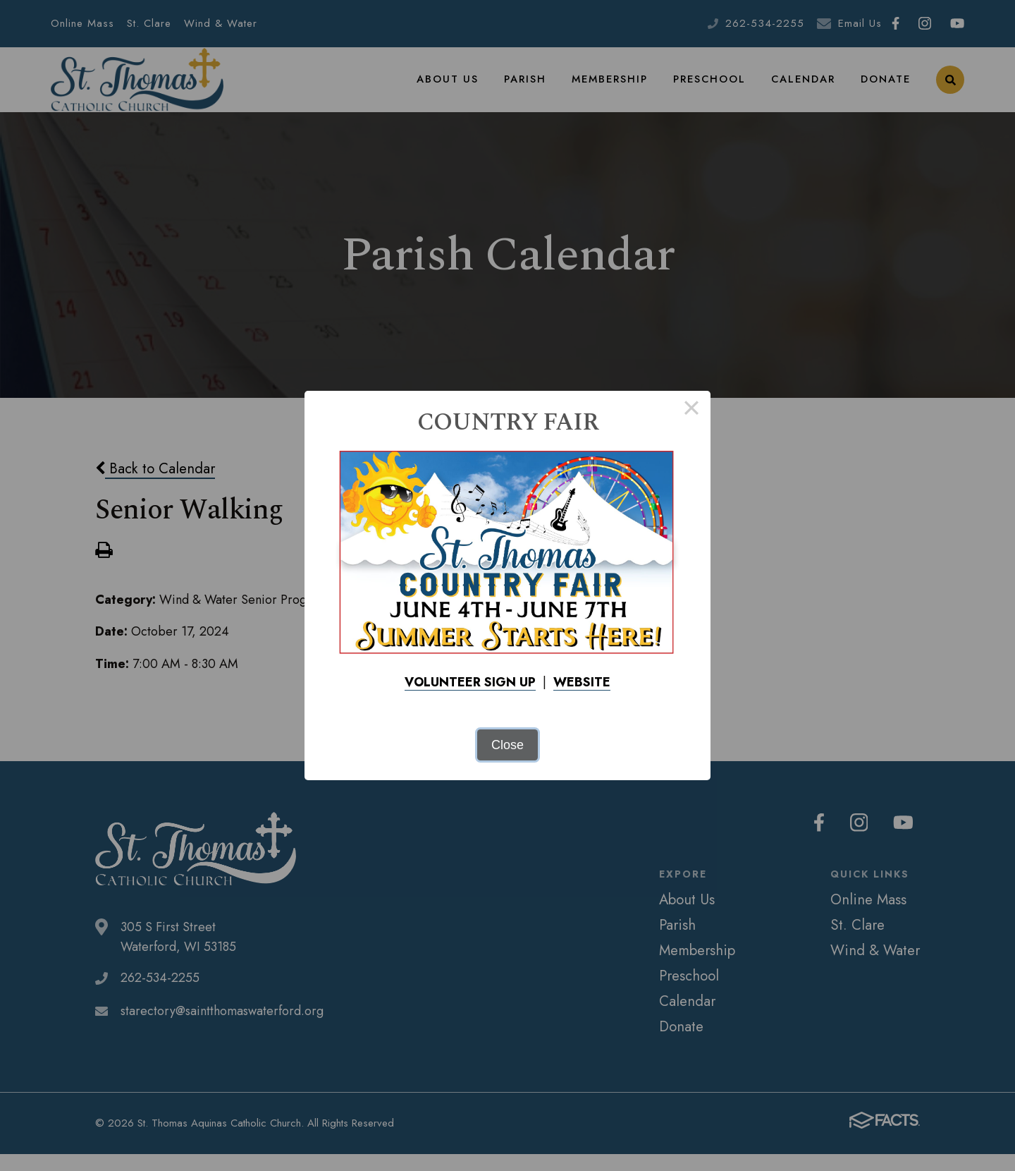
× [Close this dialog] (691, 410)
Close (507, 745)
